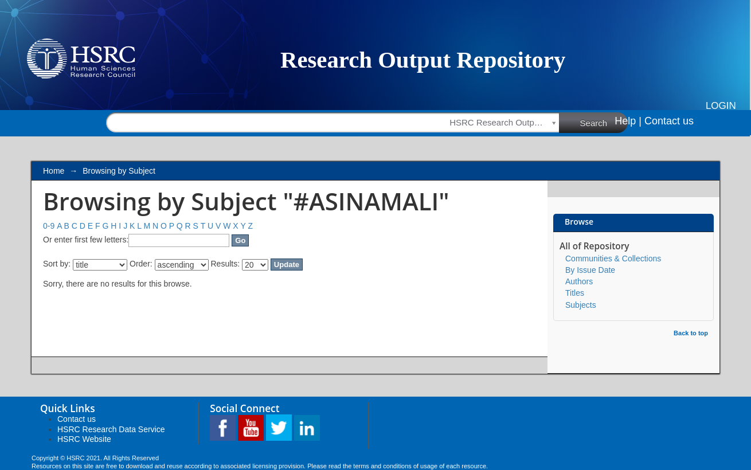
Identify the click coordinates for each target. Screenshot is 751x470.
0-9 (48, 225)
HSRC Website (84, 439)
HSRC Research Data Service (111, 429)
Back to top (691, 333)
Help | (628, 121)
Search (604, 122)
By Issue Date (590, 270)
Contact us (669, 121)
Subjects (580, 305)
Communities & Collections (613, 258)
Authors (579, 281)
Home (53, 170)
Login (721, 105)
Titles (574, 292)
